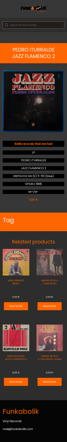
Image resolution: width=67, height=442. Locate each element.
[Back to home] (33, 9)
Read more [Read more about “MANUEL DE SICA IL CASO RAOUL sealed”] (49, 382)
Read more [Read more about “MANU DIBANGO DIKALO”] (16, 306)
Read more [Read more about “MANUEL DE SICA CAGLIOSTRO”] (49, 306)
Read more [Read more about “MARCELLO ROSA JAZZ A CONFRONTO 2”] (16, 382)
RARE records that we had (33, 144)
